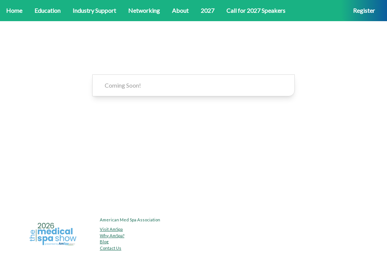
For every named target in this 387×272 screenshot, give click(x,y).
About (180, 10)
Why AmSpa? (112, 235)
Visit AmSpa (111, 229)
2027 (207, 10)
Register (364, 10)
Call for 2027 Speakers (255, 10)
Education (47, 10)
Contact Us (110, 248)
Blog (104, 241)
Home (14, 10)
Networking (144, 10)
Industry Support (94, 10)
